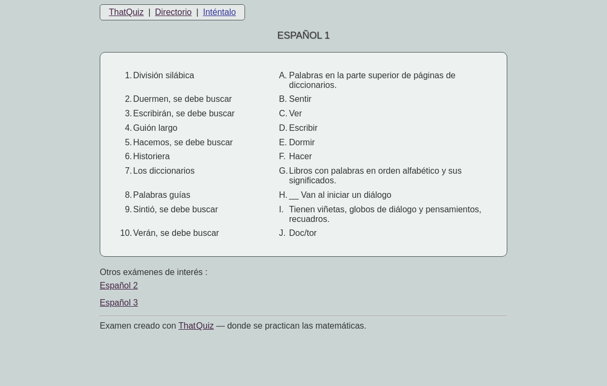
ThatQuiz (126, 12)
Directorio (173, 12)
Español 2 (119, 285)
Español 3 (119, 302)
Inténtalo (219, 12)
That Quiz (196, 325)
